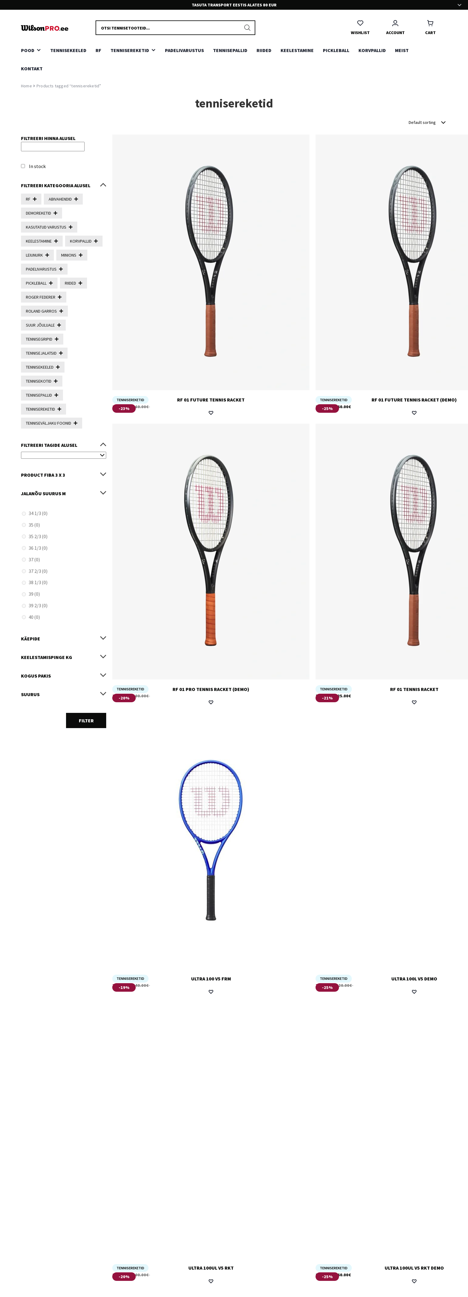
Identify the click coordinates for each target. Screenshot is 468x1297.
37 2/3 (38, 571)
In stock (37, 166)
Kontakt (32, 68)
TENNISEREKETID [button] (129, 50)
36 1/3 (38, 548)
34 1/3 (38, 513)
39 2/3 (38, 605)
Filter (86, 720)
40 (34, 617)
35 (34, 525)
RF (98, 50)
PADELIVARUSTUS (184, 50)
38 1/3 (38, 582)
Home (26, 86)
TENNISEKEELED (68, 50)
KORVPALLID (372, 50)
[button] (211, 412)
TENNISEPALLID (230, 50)
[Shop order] (428, 122)
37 (34, 559)
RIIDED (264, 50)
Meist (402, 50)
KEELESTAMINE (297, 50)
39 (34, 594)
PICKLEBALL (336, 50)
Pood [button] (27, 50)
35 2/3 (38, 536)
